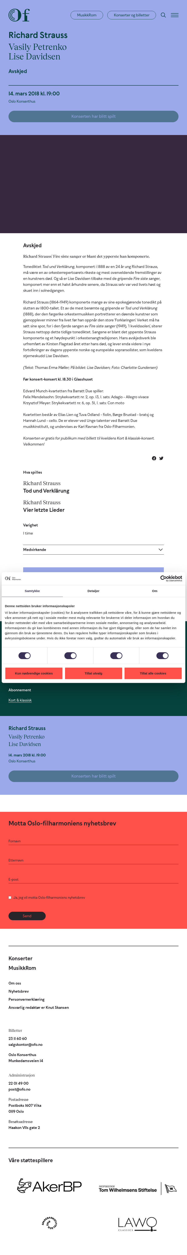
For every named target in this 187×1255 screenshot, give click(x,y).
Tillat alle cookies (153, 673)
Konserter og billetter (131, 15)
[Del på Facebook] (154, 458)
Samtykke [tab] (32, 590)
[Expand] (93, 549)
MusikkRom (86, 15)
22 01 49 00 (18, 1083)
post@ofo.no (19, 1089)
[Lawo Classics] (137, 1223)
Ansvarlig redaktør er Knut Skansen (38, 1007)
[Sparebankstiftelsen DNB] (49, 1223)
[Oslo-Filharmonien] (19, 15)
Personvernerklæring (26, 999)
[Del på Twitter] (161, 458)
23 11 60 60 (17, 1038)
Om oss (14, 983)
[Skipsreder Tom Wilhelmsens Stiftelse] (137, 1188)
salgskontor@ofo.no (25, 1044)
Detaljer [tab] (93, 590)
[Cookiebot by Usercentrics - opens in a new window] (163, 578)
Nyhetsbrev (18, 991)
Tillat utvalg (93, 673)
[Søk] (163, 15)
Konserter (20, 958)
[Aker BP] (49, 1188)
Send (27, 916)
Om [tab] (154, 590)
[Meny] (174, 15)
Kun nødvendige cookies (34, 673)
